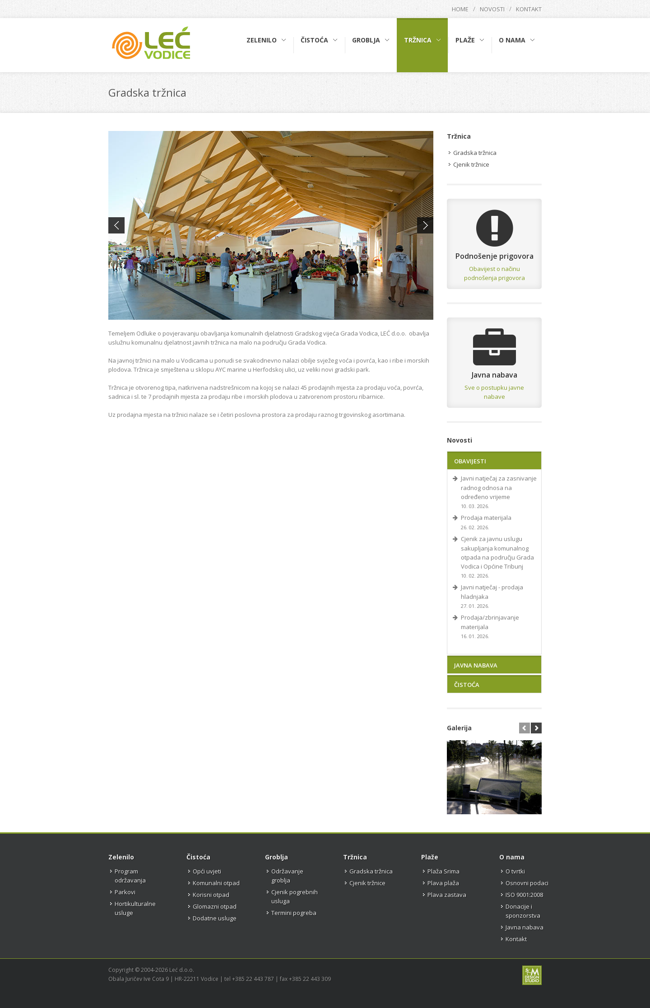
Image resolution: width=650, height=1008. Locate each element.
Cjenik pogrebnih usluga (294, 896)
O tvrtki (515, 871)
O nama (512, 857)
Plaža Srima (443, 871)
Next (425, 226)
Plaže (429, 857)
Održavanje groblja (287, 875)
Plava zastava (446, 895)
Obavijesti (470, 461)
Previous (116, 226)
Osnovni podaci (527, 883)
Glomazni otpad (215, 906)
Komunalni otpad (216, 883)
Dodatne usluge (215, 918)
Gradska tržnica (475, 153)
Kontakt (529, 9)
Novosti (492, 9)
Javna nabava (475, 665)
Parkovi (125, 892)
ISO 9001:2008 (524, 895)
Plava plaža (443, 883)
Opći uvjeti (207, 871)
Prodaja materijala (486, 517)
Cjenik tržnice (471, 164)
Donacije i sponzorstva (523, 910)
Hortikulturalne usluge (135, 908)
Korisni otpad (211, 895)
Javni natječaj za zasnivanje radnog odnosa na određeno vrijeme (499, 487)
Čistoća (466, 685)
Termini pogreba (293, 913)
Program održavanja (130, 875)
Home (460, 9)
